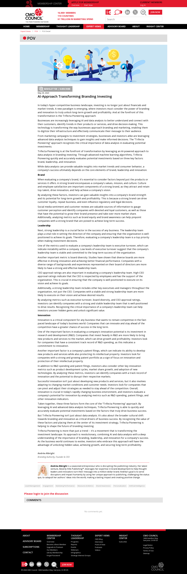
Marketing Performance (65, 486)
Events (73, 547)
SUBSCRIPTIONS (31, 546)
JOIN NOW (155, 12)
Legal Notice (148, 545)
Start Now (88, 5)
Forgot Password (53, 555)
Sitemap (146, 553)
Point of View (100, 544)
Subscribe (123, 542)
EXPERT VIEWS (93, 26)
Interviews (99, 542)
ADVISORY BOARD (117, 26)
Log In (143, 5)
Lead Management (32, 486)
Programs (75, 542)
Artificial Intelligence (137, 486)
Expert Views (26, 31)
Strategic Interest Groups (81, 555)
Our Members (52, 550)
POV (36, 31)
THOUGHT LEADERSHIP (68, 26)
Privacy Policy (148, 548)
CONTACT (28, 552)
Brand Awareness (103, 486)
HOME (26, 26)
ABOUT (136, 26)
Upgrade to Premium (55, 547)
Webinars (75, 550)
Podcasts (98, 547)
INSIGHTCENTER (123, 537)
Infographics (76, 552)
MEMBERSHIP (43, 26)
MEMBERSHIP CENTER (50, 3)
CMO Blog (98, 539)
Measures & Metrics (85, 486)
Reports (74, 544)
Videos (97, 550)
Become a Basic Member (56, 544)
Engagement (48, 486)
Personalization (120, 486)
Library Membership (55, 552)
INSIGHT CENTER (155, 26)
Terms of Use (148, 550)
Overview (75, 5)
